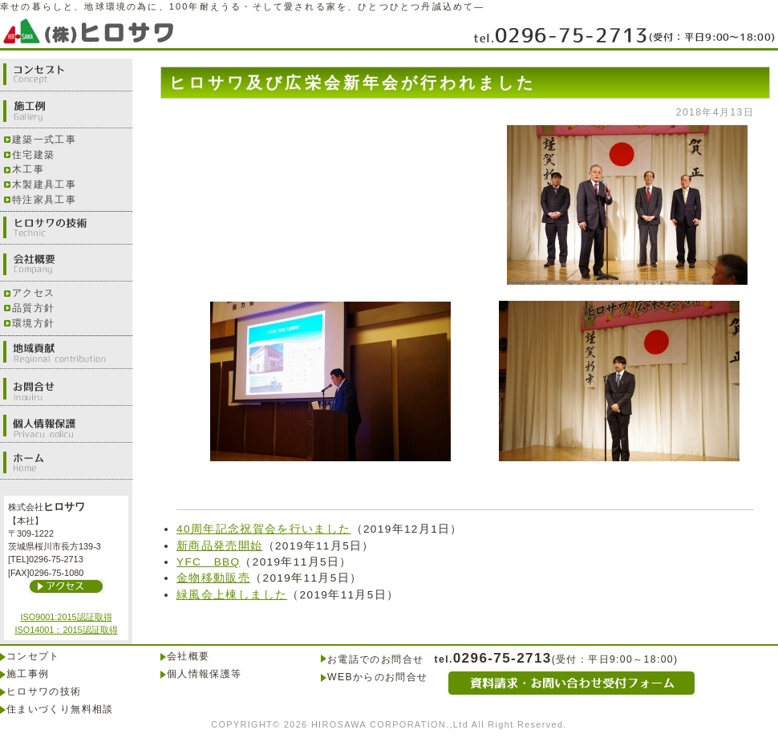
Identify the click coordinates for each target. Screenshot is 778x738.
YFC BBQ (208, 562)
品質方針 (33, 308)
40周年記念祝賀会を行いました (263, 529)
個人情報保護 (66, 426)
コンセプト (66, 75)
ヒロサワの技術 (66, 228)
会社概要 (66, 265)
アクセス (33, 292)
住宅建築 (33, 154)
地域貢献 (66, 352)
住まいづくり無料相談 (60, 709)
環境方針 (33, 323)
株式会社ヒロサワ (92, 30)
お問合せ (66, 389)
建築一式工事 (44, 139)
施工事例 (27, 673)
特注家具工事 (44, 199)
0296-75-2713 (623, 34)
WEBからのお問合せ (377, 677)
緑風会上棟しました (231, 595)
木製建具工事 (44, 184)
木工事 (28, 169)
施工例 (66, 111)
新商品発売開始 (219, 546)
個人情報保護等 (204, 673)
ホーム (66, 463)
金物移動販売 (213, 578)
